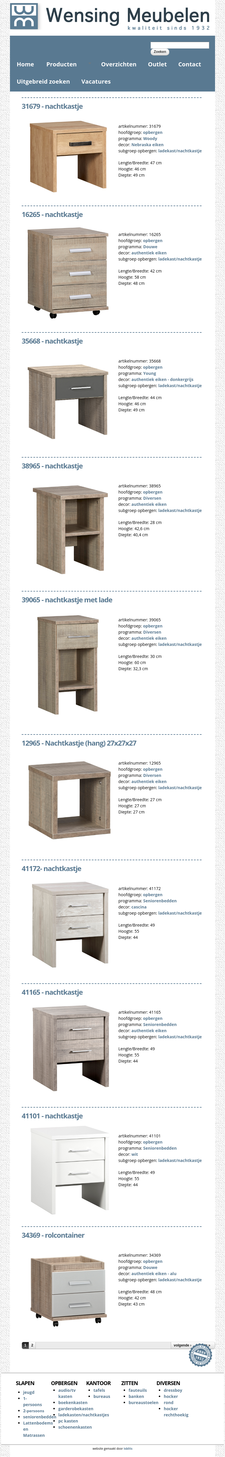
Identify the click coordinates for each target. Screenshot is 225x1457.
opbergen (152, 132)
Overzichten (119, 64)
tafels (99, 1390)
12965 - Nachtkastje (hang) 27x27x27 (79, 743)
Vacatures (96, 81)
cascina (139, 907)
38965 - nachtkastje (52, 465)
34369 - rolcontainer (53, 1235)
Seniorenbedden (160, 900)
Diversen (152, 498)
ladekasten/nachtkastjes (83, 1415)
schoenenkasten (75, 1427)
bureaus (101, 1396)
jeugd (29, 1392)
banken (136, 1396)
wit (135, 1154)
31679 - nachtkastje (52, 106)
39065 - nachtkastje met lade (67, 599)
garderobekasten (75, 1408)
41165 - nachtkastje (52, 992)
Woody (150, 138)
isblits (128, 1448)
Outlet (157, 64)
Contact (189, 64)
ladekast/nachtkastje (180, 151)
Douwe (150, 246)
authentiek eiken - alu (154, 1273)
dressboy (173, 1390)
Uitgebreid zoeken (43, 81)
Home (25, 64)
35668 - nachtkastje (52, 341)
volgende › (182, 1345)
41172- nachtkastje (51, 868)
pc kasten (68, 1421)
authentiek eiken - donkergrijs (163, 379)
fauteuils (138, 1390)
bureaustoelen (143, 1402)
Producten (66, 64)
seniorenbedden (40, 1417)
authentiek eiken (149, 253)
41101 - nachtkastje (52, 1115)
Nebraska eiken (148, 144)
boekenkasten (73, 1402)
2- (33, 1410)
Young (149, 373)
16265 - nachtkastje (52, 214)
